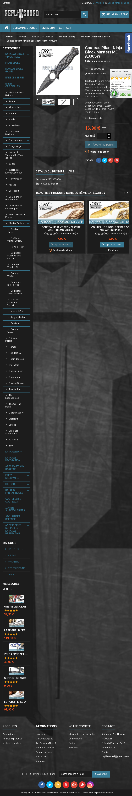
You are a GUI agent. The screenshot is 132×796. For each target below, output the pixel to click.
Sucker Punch (16, 371)
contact (65, 28)
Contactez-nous (44, 752)
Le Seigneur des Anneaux (13, 198)
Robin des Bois (16, 359)
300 (11, 446)
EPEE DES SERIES (15, 78)
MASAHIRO (14, 562)
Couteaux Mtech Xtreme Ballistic (14, 256)
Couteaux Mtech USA (13, 265)
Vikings (12, 425)
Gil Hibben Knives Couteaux (13, 171)
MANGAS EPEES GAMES (14, 70)
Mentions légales (44, 739)
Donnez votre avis (97, 74)
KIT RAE (12, 555)
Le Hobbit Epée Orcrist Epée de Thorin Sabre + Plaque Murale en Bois (16, 702)
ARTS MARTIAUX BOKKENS (14, 468)
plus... (129, 89)
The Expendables (12, 396)
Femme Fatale (12, 330)
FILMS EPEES (12, 63)
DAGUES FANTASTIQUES (14, 491)
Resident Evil (15, 353)
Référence (91, 62)
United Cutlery (16, 413)
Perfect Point (17, 247)
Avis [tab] (71, 171)
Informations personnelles (82, 734)
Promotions (8, 734)
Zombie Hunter (13, 230)
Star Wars (14, 365)
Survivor (15, 323)
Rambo (12, 347)
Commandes (75, 739)
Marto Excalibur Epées (15, 215)
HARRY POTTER (16, 549)
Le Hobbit (14, 191)
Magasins (40, 761)
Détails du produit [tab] (50, 171)
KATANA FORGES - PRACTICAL (15, 55)
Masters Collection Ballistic (13, 302)
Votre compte (80, 726)
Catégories (11, 48)
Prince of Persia (11, 339)
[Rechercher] (66, 14)
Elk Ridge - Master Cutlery (14, 239)
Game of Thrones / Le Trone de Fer (14, 155)
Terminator (14, 389)
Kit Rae (12, 185)
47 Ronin (13, 440)
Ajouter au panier (101, 145)
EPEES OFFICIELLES (12, 85)
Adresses (73, 748)
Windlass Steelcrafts (11, 432)
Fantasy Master (13, 274)
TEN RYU (12, 575)
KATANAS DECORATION (12, 459)
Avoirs (72, 743)
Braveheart (15, 126)
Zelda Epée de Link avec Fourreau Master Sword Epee (16, 654)
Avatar (12, 101)
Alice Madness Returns (14, 94)
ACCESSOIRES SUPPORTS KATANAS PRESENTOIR (13, 529)
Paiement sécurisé (45, 748)
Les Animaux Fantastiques (13, 207)
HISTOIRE (10, 484)
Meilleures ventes (11, 743)
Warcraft (13, 419)
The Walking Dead (13, 405)
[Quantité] (102, 136)
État (38, 184)
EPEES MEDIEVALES (12, 476)
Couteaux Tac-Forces (13, 283)
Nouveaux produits (12, 739)
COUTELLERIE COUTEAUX (13, 500)
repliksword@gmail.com (115, 757)
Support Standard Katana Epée (16, 678)
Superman (14, 377)
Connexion (98, 3)
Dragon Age (15, 146)
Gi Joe (12, 164)
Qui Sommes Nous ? (25, 28)
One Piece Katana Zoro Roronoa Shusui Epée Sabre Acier (16, 607)
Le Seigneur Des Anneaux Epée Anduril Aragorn (16, 630)
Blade (12, 119)
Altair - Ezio (15, 107)
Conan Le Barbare (12, 133)
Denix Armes (15, 140)
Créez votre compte (118, 3)
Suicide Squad (16, 383)
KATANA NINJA (13, 452)
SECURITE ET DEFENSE (12, 518)
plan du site (41, 757)
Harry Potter (15, 179)
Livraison (48, 28)
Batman (13, 113)
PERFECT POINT (16, 568)
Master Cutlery (16, 223)
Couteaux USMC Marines (14, 292)
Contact (6, 3)
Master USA (17, 311)
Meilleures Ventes (11, 586)
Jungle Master (18, 317)
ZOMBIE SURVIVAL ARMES (15, 509)
